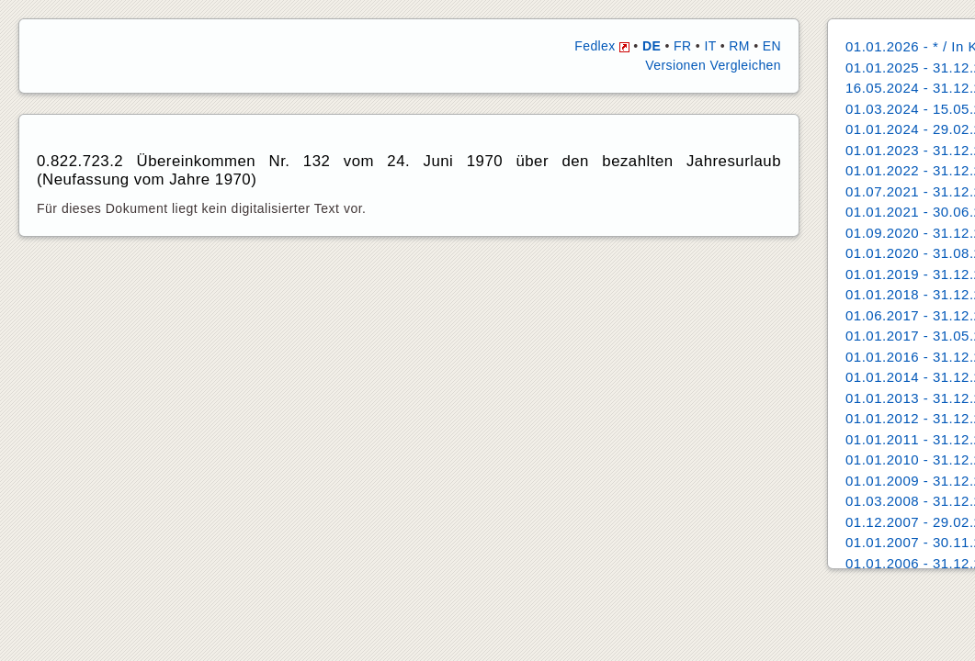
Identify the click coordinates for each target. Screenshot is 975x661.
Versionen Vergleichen (713, 65)
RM (739, 46)
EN (772, 46)
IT (710, 46)
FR (682, 46)
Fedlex (601, 46)
